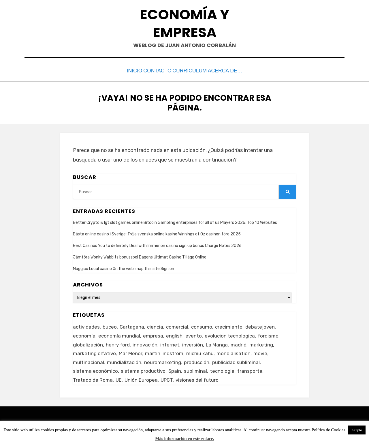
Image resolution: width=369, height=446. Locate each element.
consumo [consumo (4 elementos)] (201, 326)
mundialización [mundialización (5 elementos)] (124, 361)
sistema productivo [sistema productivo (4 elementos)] (143, 370)
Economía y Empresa (184, 23)
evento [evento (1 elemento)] (193, 334)
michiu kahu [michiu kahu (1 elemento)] (200, 352)
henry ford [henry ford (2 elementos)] (118, 343)
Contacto (158, 70)
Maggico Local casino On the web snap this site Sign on (123, 267)
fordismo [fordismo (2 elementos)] (268, 334)
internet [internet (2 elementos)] (169, 343)
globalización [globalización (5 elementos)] (88, 343)
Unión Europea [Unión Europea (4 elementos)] (141, 378)
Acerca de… (235, 70)
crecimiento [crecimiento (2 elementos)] (228, 326)
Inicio (127, 70)
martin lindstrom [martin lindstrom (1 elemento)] (164, 352)
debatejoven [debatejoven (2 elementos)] (260, 326)
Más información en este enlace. (184, 438)
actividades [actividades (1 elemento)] (86, 326)
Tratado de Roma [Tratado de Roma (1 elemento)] (93, 378)
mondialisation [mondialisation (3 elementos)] (233, 352)
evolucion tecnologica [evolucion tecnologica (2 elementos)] (230, 334)
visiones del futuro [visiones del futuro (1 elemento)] (197, 378)
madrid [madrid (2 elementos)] (238, 343)
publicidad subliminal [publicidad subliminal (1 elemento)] (236, 361)
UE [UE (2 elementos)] (119, 378)
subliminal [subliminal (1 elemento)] (195, 370)
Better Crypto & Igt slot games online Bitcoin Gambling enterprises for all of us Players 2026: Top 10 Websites (175, 221)
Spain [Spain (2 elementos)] (174, 370)
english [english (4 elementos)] (174, 334)
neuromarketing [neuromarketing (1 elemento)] (162, 361)
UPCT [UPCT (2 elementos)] (167, 378)
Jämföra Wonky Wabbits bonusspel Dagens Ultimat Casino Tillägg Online (139, 255)
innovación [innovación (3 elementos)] (145, 343)
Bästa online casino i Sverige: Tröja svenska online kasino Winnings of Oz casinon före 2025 (157, 232)
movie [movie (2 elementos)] (260, 352)
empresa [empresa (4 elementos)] (153, 334)
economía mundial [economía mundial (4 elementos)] (119, 334)
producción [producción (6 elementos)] (196, 361)
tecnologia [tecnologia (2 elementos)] (222, 370)
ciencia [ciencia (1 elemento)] (155, 326)
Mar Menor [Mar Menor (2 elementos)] (130, 352)
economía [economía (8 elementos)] (84, 334)
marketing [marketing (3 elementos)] (261, 343)
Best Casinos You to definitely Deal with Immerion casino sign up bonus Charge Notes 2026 (157, 244)
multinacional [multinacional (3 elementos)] (88, 361)
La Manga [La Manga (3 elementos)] (217, 343)
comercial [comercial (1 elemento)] (177, 326)
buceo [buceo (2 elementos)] (110, 326)
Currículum (196, 70)
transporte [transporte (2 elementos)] (249, 370)
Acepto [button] (356, 430)
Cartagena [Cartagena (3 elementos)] (132, 326)
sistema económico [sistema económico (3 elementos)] (95, 370)
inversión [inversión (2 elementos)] (192, 343)
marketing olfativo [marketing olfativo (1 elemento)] (94, 352)
